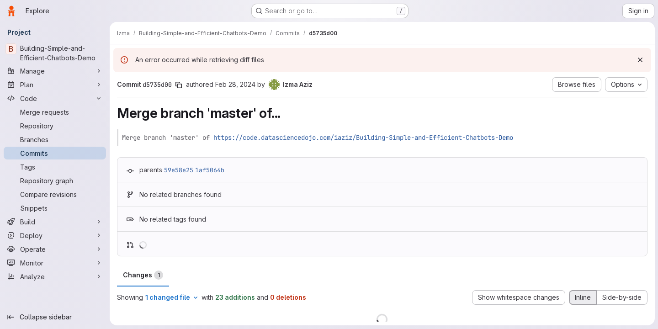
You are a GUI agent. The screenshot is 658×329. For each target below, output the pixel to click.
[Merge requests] (55, 112)
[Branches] (55, 139)
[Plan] (55, 84)
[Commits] (55, 153)
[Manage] (55, 70)
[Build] (55, 221)
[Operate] (55, 249)
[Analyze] (55, 276)
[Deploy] (55, 235)
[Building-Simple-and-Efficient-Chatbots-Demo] (55, 53)
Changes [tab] (143, 275)
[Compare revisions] (55, 194)
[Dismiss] (639, 59)
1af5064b (209, 170)
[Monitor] (55, 262)
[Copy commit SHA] (178, 85)
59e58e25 (178, 170)
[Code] (55, 98)
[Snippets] (55, 208)
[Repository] (55, 125)
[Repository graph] (55, 180)
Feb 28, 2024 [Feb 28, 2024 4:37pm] (235, 84)
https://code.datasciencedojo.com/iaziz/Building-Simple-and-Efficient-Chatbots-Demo (363, 137)
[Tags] (55, 166)
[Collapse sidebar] (55, 317)
